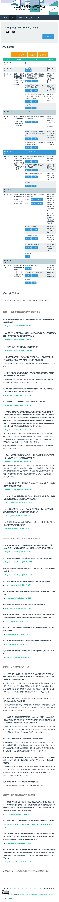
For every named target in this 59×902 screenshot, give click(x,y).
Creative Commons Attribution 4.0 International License (36, 894)
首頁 (5, 18)
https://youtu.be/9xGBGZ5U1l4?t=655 (17, 824)
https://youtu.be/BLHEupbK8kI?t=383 (17, 529)
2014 (13, 888)
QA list (34, 108)
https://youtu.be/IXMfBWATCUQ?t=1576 (18, 339)
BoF (34, 151)
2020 (33, 888)
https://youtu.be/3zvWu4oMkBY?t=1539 (19, 503)
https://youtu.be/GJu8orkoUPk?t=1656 (18, 608)
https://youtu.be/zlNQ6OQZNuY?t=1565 (18, 585)
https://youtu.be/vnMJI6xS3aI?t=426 (17, 657)
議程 (12, 18)
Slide (35, 81)
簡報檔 (32, 55)
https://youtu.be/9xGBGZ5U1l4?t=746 (18, 843)
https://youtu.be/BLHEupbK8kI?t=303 (18, 516)
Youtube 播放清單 (19, 55)
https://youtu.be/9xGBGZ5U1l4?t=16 (17, 814)
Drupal (11, 898)
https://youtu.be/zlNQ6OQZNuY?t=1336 (18, 562)
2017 (25, 888)
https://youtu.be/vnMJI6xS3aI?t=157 (17, 634)
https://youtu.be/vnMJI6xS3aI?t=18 (16, 621)
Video (28, 70)
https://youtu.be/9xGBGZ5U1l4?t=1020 (18, 862)
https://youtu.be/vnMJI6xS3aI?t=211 (17, 644)
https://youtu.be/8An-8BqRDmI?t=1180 (18, 461)
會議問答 (43, 55)
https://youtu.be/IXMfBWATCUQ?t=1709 (18, 350)
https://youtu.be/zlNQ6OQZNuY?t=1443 (18, 575)
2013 (9, 888)
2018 (29, 888)
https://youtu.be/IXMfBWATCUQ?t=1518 (18, 326)
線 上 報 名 (48, 36)
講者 (20, 18)
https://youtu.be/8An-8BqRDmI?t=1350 (18, 405)
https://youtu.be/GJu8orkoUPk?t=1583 (18, 598)
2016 (21, 888)
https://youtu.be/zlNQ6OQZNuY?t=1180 (18, 552)
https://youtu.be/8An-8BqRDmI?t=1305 (18, 430)
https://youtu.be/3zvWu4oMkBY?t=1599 (18, 490)
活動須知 (28, 18)
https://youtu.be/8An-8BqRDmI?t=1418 (18, 395)
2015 (17, 888)
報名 (37, 18)
